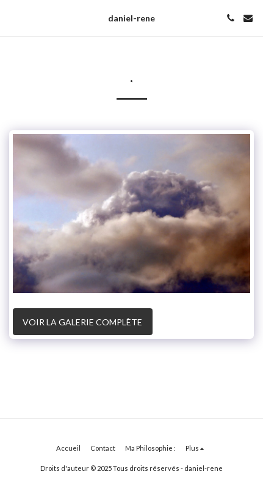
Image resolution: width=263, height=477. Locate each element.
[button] (13, 17)
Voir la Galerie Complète (82, 322)
